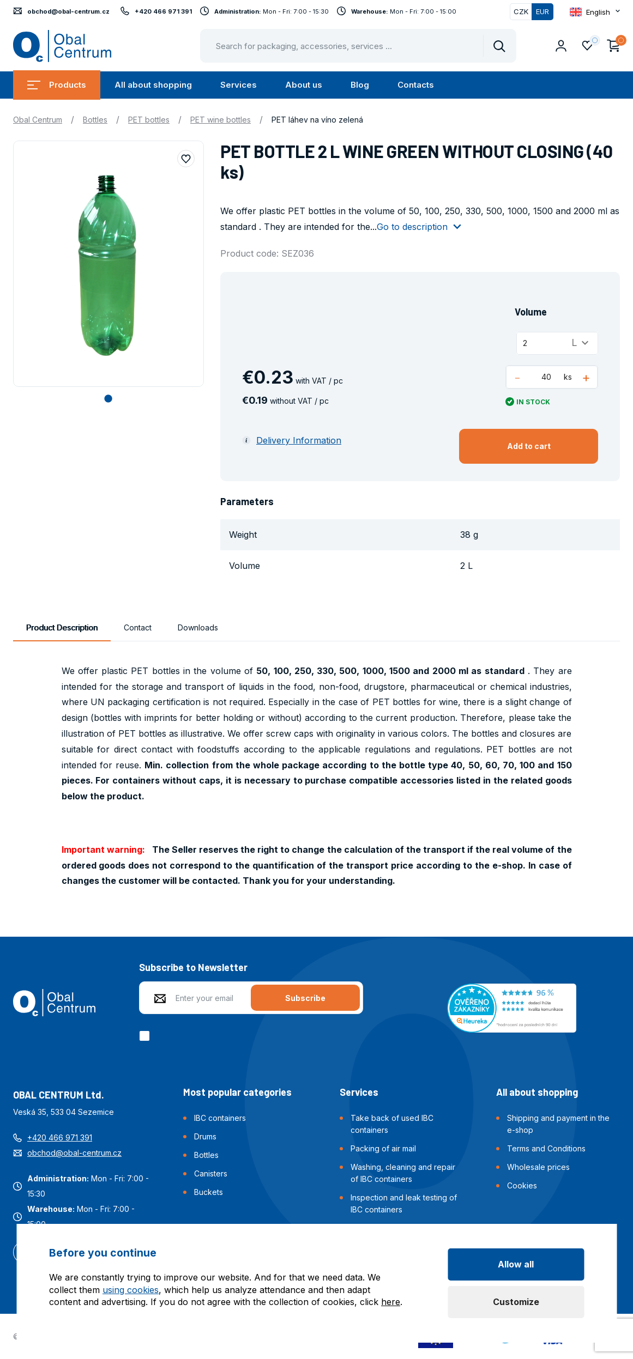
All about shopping (153, 85)
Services (238, 85)
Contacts (415, 85)
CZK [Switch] (521, 11)
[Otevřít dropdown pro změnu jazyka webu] (595, 11)
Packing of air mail (383, 1148)
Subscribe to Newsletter (193, 967)
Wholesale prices (538, 1167)
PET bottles (149, 119)
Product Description (62, 627)
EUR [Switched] (542, 11)
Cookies (522, 1185)
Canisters (210, 1173)
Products (56, 85)
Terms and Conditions (546, 1148)
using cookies (131, 1289)
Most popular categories (237, 1092)
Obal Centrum (37, 119)
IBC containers (220, 1118)
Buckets (208, 1192)
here (390, 1301)
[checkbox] (146, 1036)
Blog (360, 85)
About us (303, 85)
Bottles (95, 119)
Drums (205, 1136)
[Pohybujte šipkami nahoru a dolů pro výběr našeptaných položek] (358, 46)
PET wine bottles (220, 119)
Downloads (198, 627)
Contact (138, 627)
